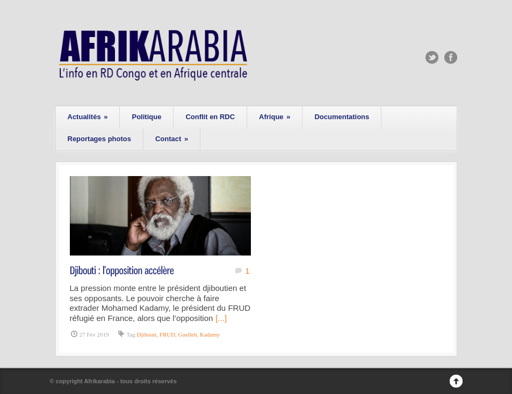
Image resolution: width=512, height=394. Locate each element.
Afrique (274, 117)
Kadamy (210, 334)
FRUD (167, 334)
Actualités (88, 117)
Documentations (341, 117)
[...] (221, 318)
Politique (146, 117)
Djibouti (147, 334)
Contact (171, 139)
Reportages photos (99, 139)
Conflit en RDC (210, 117)
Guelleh (187, 334)
